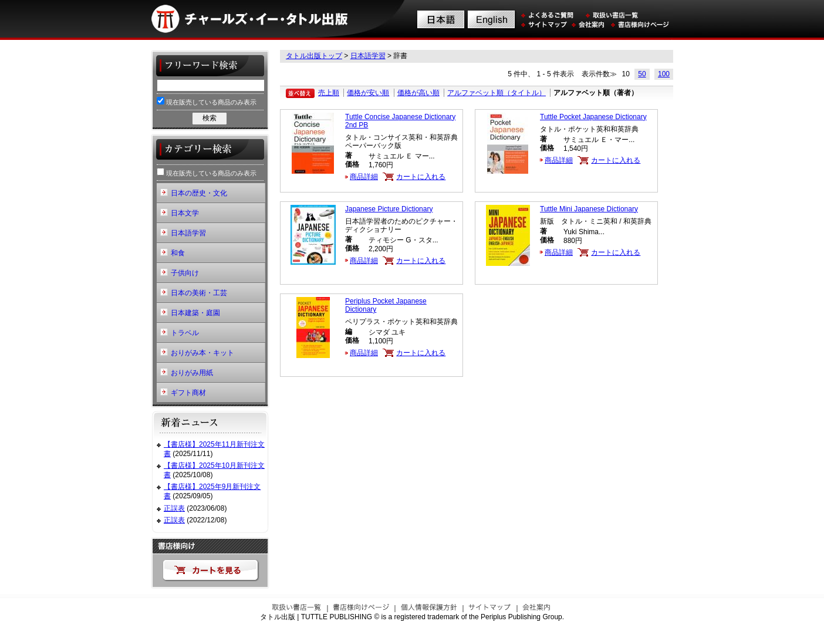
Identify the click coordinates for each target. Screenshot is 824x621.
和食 (178, 253)
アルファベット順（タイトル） (496, 93)
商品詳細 (364, 177)
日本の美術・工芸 (199, 293)
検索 (209, 118)
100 (664, 74)
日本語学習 (368, 56)
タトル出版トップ (314, 56)
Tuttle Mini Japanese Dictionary (589, 209)
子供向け (185, 273)
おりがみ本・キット (202, 353)
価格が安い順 (368, 93)
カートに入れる (420, 177)
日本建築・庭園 (195, 313)
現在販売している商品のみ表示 (206, 101)
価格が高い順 (418, 93)
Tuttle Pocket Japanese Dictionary (593, 117)
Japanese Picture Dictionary (389, 209)
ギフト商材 (188, 393)
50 (642, 74)
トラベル (185, 333)
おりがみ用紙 (192, 373)
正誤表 (174, 508)
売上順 (328, 93)
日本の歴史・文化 (199, 193)
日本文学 (185, 213)
